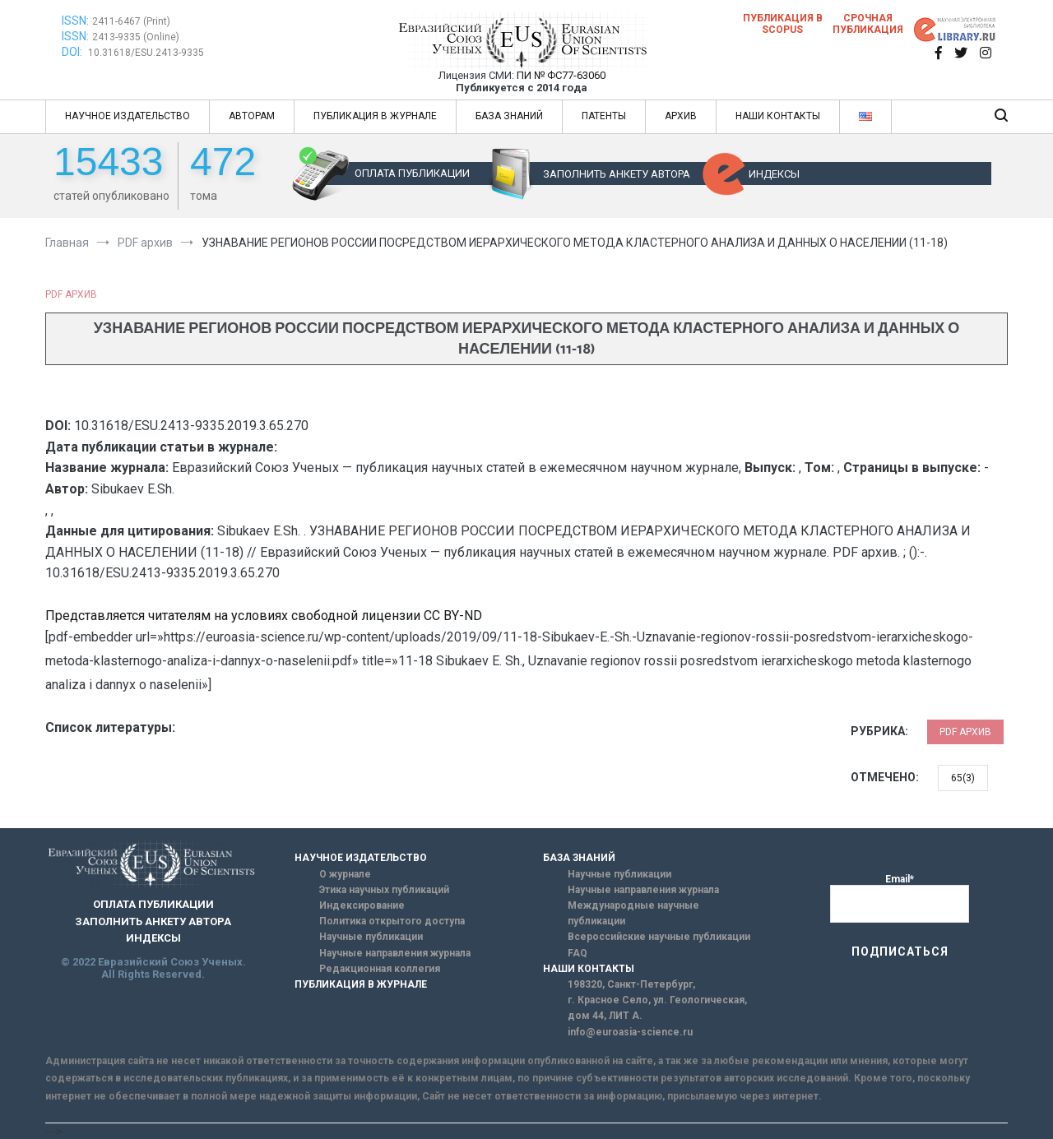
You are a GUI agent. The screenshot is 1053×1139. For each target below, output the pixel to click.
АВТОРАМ (252, 116)
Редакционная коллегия (379, 969)
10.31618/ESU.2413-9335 (146, 52)
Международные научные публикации (633, 913)
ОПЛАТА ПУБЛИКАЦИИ (412, 173)
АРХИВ (681, 116)
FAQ (577, 953)
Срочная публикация (868, 23)
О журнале (345, 874)
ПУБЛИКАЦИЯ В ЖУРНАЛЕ (375, 116)
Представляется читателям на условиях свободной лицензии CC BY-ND (263, 615)
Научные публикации (371, 936)
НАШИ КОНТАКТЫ (777, 116)
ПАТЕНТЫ (604, 116)
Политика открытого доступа (392, 921)
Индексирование (362, 905)
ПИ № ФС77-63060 (561, 75)
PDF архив (71, 294)
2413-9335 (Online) (135, 37)
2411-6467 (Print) (131, 21)
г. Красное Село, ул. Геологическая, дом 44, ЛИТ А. (657, 1007)
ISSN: (75, 20)
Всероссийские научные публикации (659, 936)
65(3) (963, 778)
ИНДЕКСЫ (774, 174)
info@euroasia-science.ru (630, 1032)
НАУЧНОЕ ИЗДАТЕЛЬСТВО (127, 116)
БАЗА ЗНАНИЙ (509, 116)
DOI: (73, 51)
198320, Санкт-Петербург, (631, 984)
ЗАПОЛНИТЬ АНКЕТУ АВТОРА (616, 174)
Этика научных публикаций (384, 890)
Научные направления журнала (395, 953)
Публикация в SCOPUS (783, 23)
